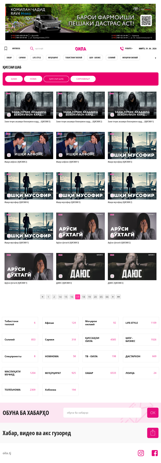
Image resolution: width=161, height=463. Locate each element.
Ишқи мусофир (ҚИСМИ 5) (120, 161)
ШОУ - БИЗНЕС (95, 57)
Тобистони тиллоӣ (73, 57)
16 (71, 297)
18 (83, 297)
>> (118, 296)
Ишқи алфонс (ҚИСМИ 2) (16, 161)
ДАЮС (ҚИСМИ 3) (64, 282)
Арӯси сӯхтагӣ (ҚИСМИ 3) (67, 242)
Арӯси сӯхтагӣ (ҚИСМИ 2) (119, 242)
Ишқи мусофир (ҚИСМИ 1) (17, 242)
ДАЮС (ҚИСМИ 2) (116, 282)
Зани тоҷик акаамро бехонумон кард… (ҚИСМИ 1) (131, 121)
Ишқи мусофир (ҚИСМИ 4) (17, 202)
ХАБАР (9, 57)
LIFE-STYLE (37, 57)
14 (60, 297)
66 (107, 297)
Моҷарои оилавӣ (130, 57)
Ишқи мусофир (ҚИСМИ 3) (68, 202)
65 (101, 297)
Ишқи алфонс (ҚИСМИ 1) (67, 161)
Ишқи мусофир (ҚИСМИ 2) (120, 202)
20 (95, 297)
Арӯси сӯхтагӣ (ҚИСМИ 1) (16, 282)
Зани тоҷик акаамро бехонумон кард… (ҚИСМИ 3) (28, 121)
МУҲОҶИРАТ (53, 57)
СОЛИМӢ (111, 57)
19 (89, 297)
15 (65, 297)
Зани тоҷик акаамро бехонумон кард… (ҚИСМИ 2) (79, 121)
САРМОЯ (22, 57)
